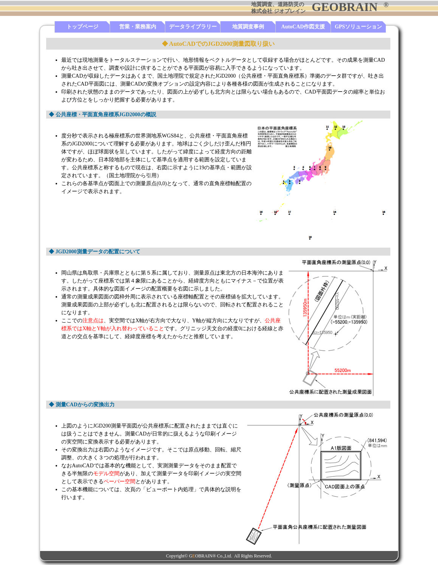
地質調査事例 (248, 27)
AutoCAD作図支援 (303, 27)
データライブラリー (193, 27)
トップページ (82, 27)
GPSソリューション (358, 27)
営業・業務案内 (137, 27)
